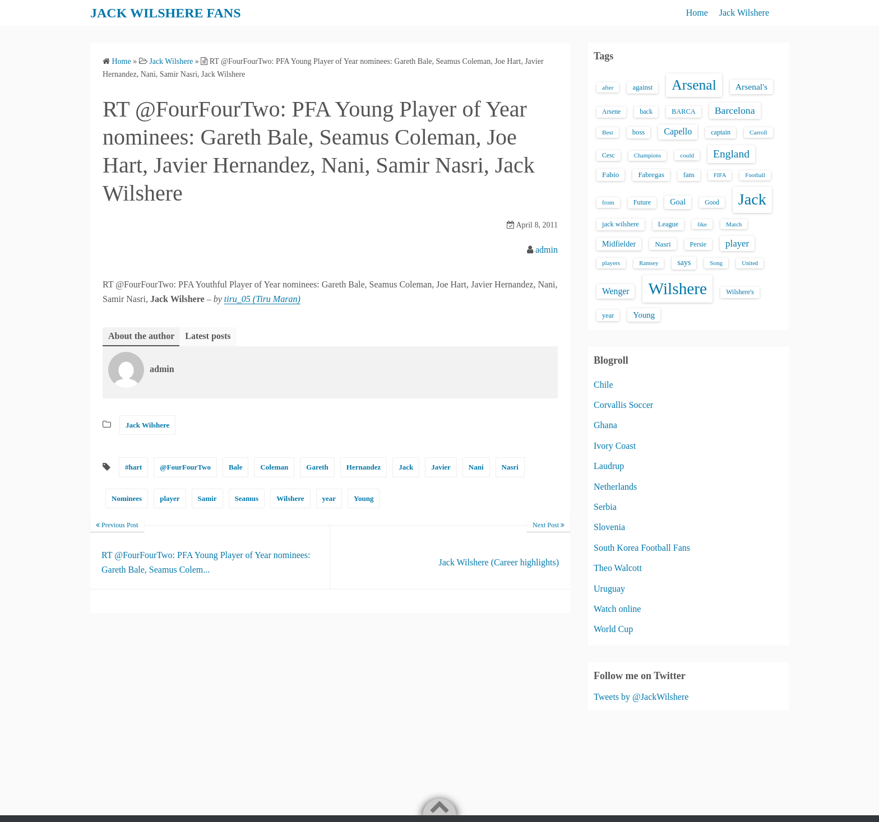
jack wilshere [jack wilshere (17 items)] (620, 224)
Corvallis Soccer (623, 405)
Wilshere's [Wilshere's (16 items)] (740, 292)
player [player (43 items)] (737, 243)
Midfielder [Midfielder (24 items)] (619, 243)
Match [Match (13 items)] (734, 224)
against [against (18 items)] (642, 87)
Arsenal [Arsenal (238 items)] (694, 85)
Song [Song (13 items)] (716, 262)
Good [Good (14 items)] (712, 202)
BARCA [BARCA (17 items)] (684, 111)
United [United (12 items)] (750, 263)
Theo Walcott (618, 568)
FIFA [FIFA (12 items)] (720, 175)
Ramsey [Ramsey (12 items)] (648, 263)
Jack (406, 467)
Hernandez (363, 467)
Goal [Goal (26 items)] (678, 201)
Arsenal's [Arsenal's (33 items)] (751, 86)
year (329, 498)
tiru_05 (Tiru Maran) (262, 299)
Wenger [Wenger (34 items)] (615, 291)
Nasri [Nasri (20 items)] (662, 244)
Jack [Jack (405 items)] (752, 199)
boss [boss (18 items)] (638, 132)
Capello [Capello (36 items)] (678, 131)
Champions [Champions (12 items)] (647, 155)
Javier (441, 467)
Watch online (617, 609)
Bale (236, 467)
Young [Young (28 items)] (644, 314)
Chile (603, 384)
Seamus (247, 498)
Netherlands (615, 486)
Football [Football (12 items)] (755, 175)
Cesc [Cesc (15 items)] (608, 155)
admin (546, 249)
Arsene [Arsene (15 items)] (611, 111)
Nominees (127, 498)
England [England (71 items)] (731, 154)
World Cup (613, 629)
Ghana (605, 425)
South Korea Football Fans (642, 547)
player (169, 498)
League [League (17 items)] (668, 224)
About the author (141, 336)
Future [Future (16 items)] (642, 202)
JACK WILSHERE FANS (165, 13)
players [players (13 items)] (611, 262)
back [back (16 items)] (646, 111)
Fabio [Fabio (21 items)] (610, 174)
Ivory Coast (615, 446)
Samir (207, 498)
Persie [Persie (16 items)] (698, 244)
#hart (133, 467)
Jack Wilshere (744, 12)
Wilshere (290, 498)
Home (697, 12)
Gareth (317, 467)
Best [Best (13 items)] (607, 132)
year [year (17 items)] (608, 315)
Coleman (274, 467)
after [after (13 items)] (607, 87)
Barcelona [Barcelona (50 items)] (735, 110)
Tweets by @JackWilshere (641, 697)
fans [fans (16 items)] (689, 175)
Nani (476, 467)
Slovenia (609, 527)
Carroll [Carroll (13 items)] (758, 132)
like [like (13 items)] (702, 224)
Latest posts (207, 336)
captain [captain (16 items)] (720, 132)
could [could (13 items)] (687, 155)
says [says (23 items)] (684, 262)
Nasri (510, 467)
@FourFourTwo (185, 467)
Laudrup (609, 466)
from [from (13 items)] (608, 202)
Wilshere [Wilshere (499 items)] (677, 289)
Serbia (605, 507)
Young (363, 498)
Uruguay (609, 588)
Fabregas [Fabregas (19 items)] (651, 175)
